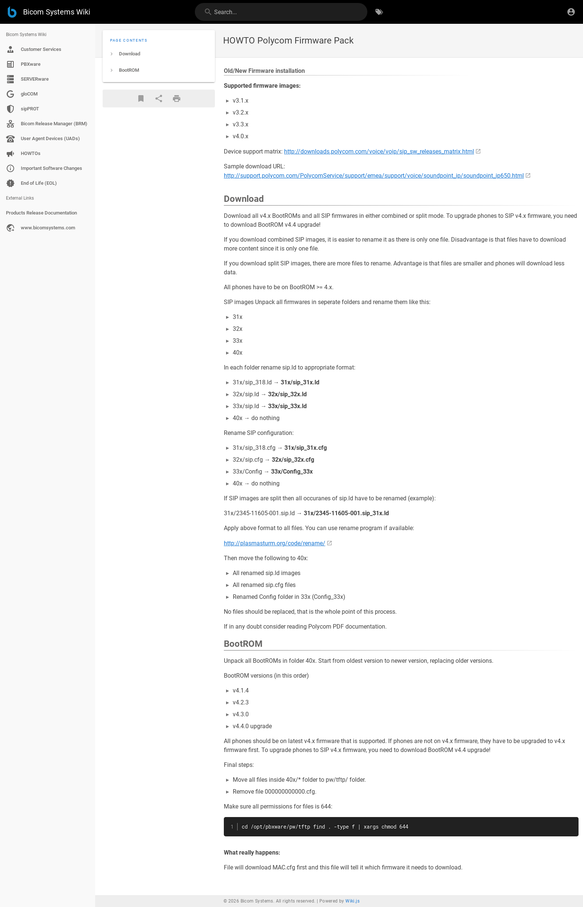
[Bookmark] (141, 98)
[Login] (571, 12)
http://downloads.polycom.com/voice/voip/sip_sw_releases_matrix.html (379, 151)
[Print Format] (177, 98)
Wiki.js (352, 901)
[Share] (159, 98)
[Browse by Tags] (379, 12)
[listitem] (159, 53)
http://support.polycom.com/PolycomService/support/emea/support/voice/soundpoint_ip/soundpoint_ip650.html (374, 175)
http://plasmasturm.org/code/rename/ (274, 543)
